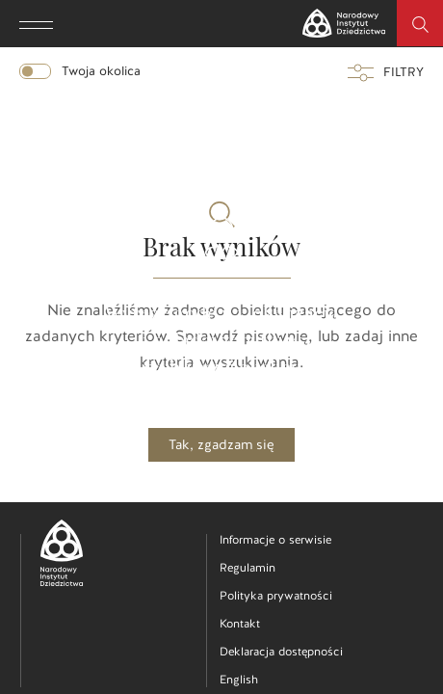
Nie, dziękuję (222, 478)
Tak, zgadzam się (221, 445)
